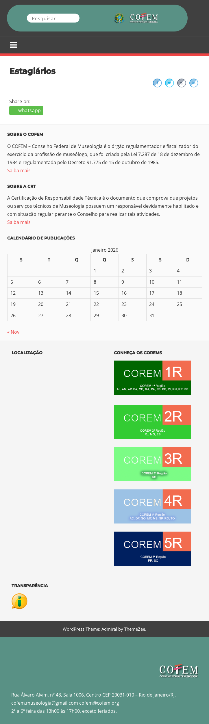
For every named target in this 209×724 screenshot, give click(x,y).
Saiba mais (19, 170)
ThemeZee (134, 629)
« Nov (13, 332)
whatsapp (29, 110)
